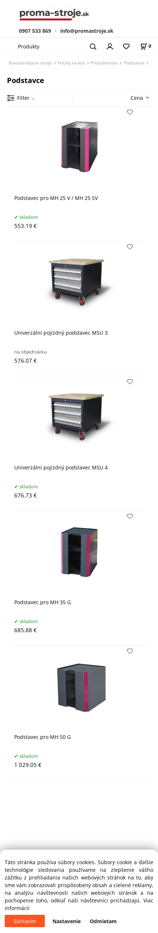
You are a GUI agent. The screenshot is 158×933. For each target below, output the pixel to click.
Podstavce (134, 63)
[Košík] (145, 46)
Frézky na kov (71, 63)
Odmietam (103, 921)
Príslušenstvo (104, 63)
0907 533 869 (35, 30)
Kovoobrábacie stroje (30, 63)
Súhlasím (25, 921)
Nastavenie (67, 921)
